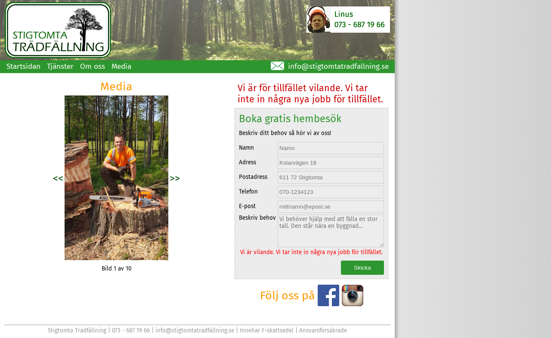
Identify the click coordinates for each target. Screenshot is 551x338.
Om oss (92, 66)
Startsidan (23, 66)
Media (121, 66)
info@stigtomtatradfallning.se (338, 66)
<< (58, 178)
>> (175, 178)
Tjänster (60, 66)
